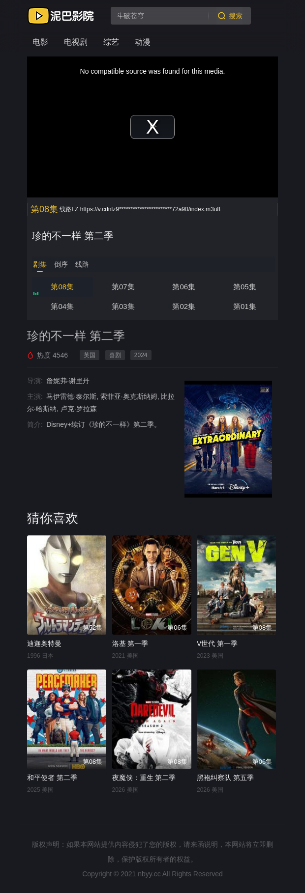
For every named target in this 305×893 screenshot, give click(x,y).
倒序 (61, 264)
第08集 (62, 286)
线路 (82, 264)
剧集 (40, 264)
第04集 (62, 306)
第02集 (183, 306)
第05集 (244, 286)
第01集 (244, 306)
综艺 (111, 42)
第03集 (123, 306)
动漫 (143, 42)
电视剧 (76, 42)
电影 (40, 42)
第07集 (123, 286)
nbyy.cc (149, 874)
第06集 (183, 286)
